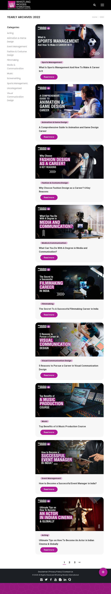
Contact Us (68, 571)
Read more (49, 77)
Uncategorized (14, 88)
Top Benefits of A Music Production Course (62, 429)
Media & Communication (54, 242)
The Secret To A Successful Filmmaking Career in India (68, 309)
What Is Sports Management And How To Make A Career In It (69, 69)
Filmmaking (12, 60)
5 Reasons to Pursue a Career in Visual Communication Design (68, 369)
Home (94, 17)
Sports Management (17, 83)
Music (10, 73)
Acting (10, 33)
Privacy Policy (55, 571)
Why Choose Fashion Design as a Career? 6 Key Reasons (64, 190)
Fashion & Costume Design (55, 183)
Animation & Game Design (54, 121)
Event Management (17, 46)
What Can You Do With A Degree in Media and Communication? (63, 249)
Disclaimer (43, 571)
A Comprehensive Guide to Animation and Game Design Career (68, 128)
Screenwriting (14, 78)
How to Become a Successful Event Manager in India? (68, 487)
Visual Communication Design (15, 97)
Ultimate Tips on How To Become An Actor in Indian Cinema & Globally (66, 547)
